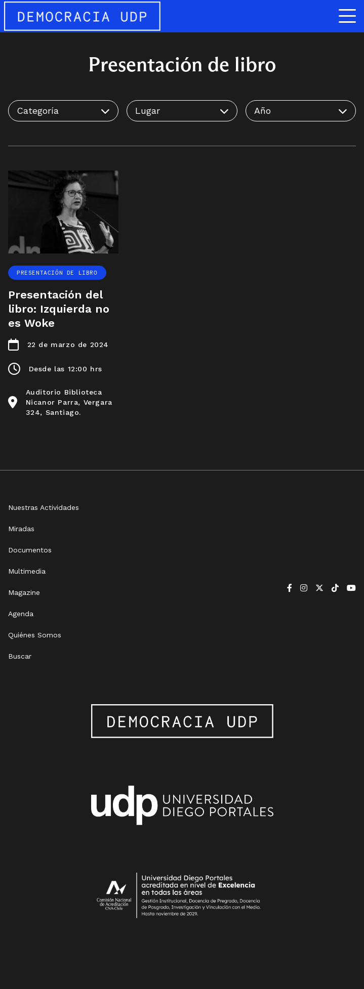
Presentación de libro (57, 272)
